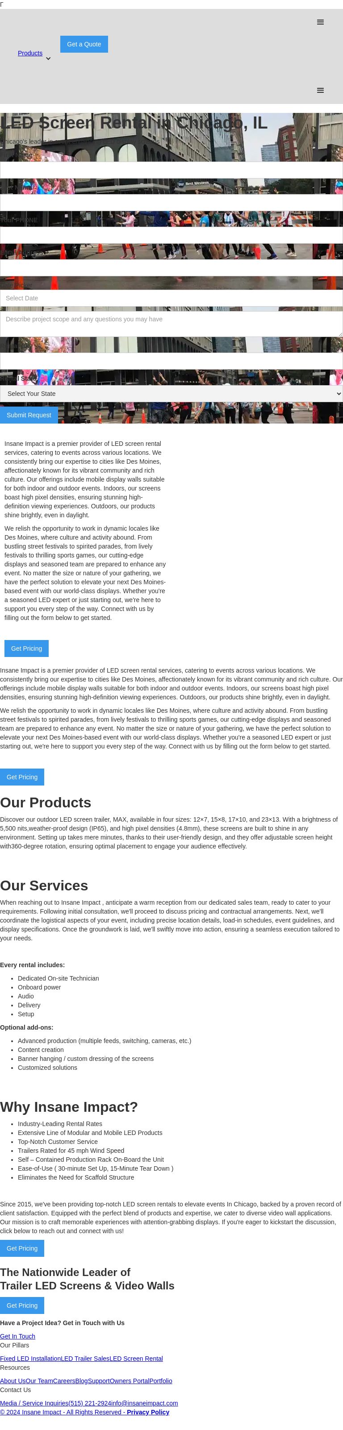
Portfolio (160, 1380)
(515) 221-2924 (89, 1403)
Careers (64, 1380)
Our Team (39, 1380)
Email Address (21, 252)
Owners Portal (130, 1380)
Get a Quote (84, 44)
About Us (13, 1380)
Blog (81, 1380)
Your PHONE (19, 220)
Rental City (16, 345)
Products (30, 53)
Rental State (18, 378)
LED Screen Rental (136, 1358)
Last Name (16, 187)
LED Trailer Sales (85, 1358)
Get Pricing (26, 648)
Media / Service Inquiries (34, 1403)
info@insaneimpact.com (144, 1403)
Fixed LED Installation (30, 1358)
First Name (16, 154)
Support (99, 1380)
